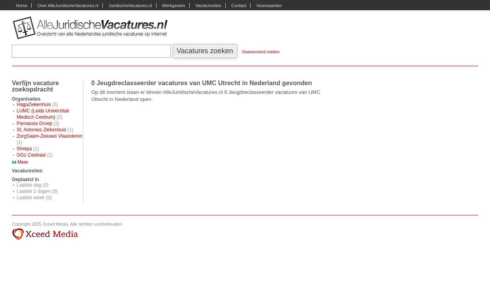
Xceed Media (45, 234)
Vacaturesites (208, 5)
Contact (238, 5)
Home (21, 5)
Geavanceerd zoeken (260, 52)
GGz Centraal (31, 155)
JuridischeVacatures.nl (130, 5)
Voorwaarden (269, 5)
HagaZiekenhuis (34, 104)
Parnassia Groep (34, 123)
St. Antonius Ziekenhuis (41, 130)
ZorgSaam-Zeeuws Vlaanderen (50, 136)
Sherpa (24, 148)
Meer (22, 162)
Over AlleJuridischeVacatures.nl (68, 5)
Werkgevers (173, 5)
